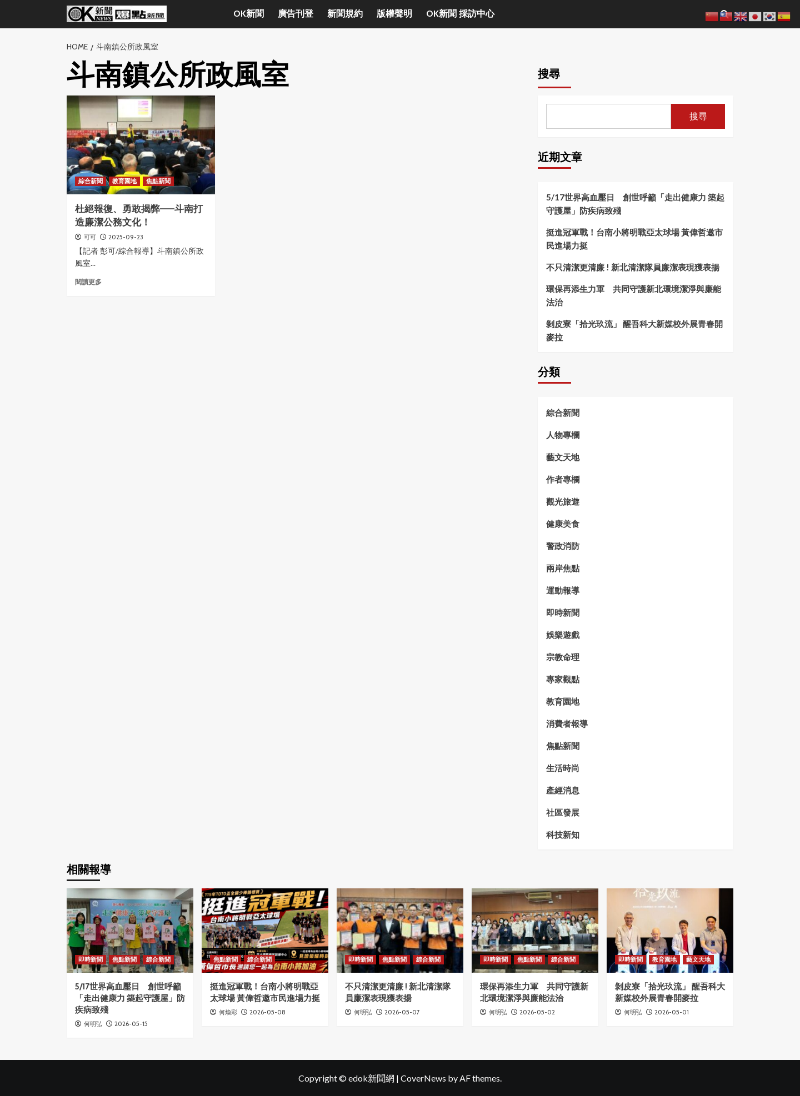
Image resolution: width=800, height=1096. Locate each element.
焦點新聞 (562, 746)
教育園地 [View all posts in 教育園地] (124, 181)
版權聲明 (394, 13)
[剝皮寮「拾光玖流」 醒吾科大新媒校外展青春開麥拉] (670, 930)
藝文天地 (562, 457)
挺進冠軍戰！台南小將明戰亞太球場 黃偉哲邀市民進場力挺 (634, 238)
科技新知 (562, 834)
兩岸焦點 (562, 568)
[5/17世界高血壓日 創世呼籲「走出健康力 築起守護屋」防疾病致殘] (130, 930)
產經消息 (562, 790)
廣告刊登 (295, 13)
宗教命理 (562, 657)
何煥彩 (228, 1012)
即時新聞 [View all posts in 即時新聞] (90, 959)
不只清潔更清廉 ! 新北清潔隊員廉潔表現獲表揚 (632, 267)
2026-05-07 (402, 1012)
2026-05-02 (537, 1012)
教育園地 (562, 701)
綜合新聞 (562, 413)
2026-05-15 (131, 1024)
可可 (90, 237)
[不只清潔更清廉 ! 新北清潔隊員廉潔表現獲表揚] (400, 930)
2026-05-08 (267, 1012)
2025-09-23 (125, 237)
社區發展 (562, 812)
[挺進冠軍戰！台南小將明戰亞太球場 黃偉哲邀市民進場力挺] (265, 930)
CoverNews (423, 1078)
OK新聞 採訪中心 (460, 13)
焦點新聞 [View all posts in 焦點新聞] (158, 181)
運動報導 (562, 590)
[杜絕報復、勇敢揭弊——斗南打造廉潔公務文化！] (141, 144)
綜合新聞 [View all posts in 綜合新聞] (90, 181)
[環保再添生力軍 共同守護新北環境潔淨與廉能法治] (535, 930)
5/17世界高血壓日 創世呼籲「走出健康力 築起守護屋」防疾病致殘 (635, 203)
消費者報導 (567, 723)
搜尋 (549, 74)
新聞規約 (345, 13)
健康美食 (562, 524)
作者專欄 (562, 479)
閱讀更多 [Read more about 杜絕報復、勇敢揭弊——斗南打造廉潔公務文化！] (88, 282)
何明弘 (93, 1023)
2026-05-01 (671, 1012)
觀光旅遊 (562, 501)
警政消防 (562, 546)
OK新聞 (248, 13)
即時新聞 (562, 612)
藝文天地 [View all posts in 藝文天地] (698, 959)
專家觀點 (562, 679)
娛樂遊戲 (562, 635)
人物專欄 (562, 435)
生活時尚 (562, 768)
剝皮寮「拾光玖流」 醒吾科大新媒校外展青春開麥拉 (634, 330)
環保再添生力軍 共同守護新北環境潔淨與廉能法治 (633, 295)
